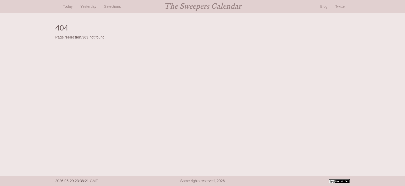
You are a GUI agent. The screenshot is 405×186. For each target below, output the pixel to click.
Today (68, 6)
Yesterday (88, 6)
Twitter (340, 6)
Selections (112, 6)
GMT (94, 181)
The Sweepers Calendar (202, 6)
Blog (324, 6)
